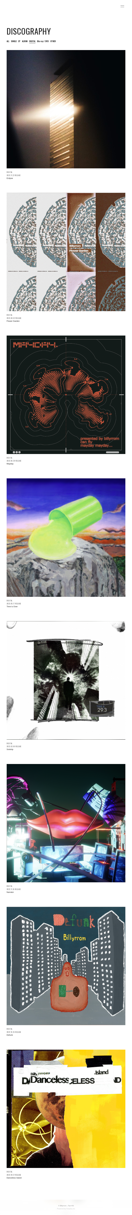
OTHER (53, 41)
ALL (8, 41)
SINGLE (14, 41)
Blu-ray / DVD (43, 41)
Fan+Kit (71, 1206)
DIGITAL (32, 41)
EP (19, 41)
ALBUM (25, 41)
